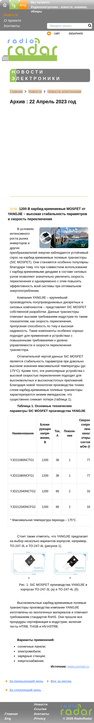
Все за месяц (61, 681)
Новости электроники (64, 91)
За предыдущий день (26, 681)
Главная (16, 91)
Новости (11, 15)
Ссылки (40, 709)
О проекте (12, 20)
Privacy (40, 718)
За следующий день (25, 690)
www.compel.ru (78, 666)
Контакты (12, 26)
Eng (8, 718)
